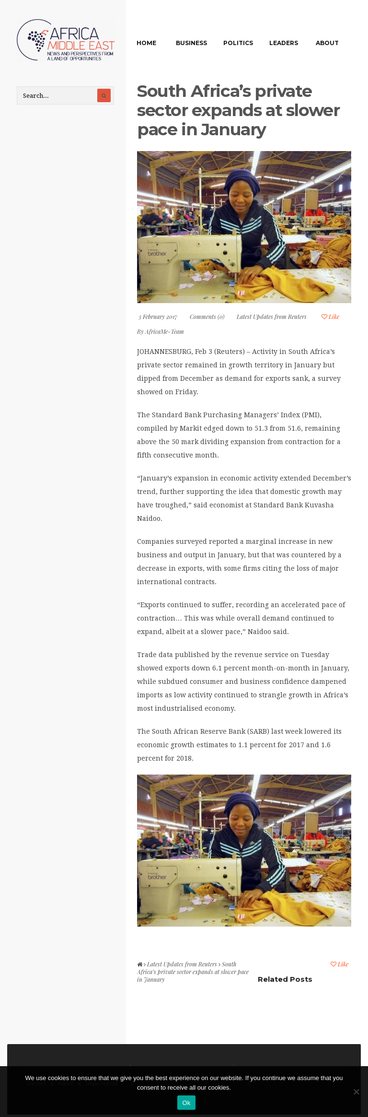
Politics (238, 43)
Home (146, 43)
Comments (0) (207, 316)
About (327, 43)
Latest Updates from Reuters (272, 316)
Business (191, 43)
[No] (356, 1091)
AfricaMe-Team (164, 331)
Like (330, 316)
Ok (186, 1102)
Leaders (283, 43)
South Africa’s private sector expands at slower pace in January (238, 110)
